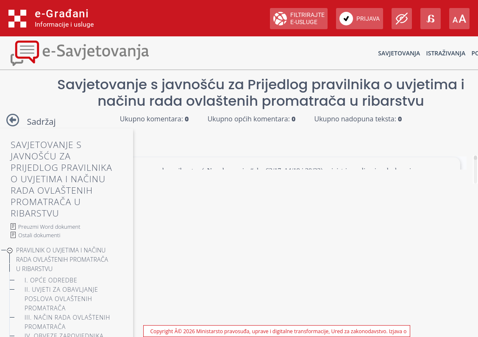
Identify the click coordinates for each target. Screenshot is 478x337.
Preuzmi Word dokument (49, 226)
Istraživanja (445, 53)
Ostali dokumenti (39, 235)
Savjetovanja (399, 53)
